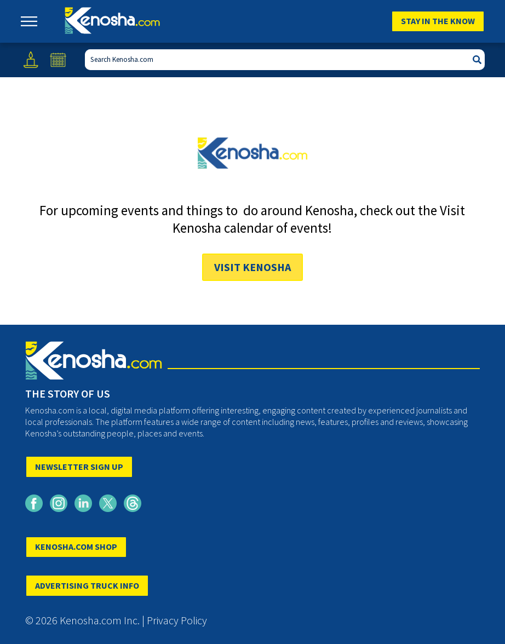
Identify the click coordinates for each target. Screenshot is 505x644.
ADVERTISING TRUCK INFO (87, 585)
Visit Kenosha (252, 267)
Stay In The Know (438, 20)
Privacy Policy (177, 620)
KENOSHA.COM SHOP (76, 546)
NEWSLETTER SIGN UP (79, 466)
